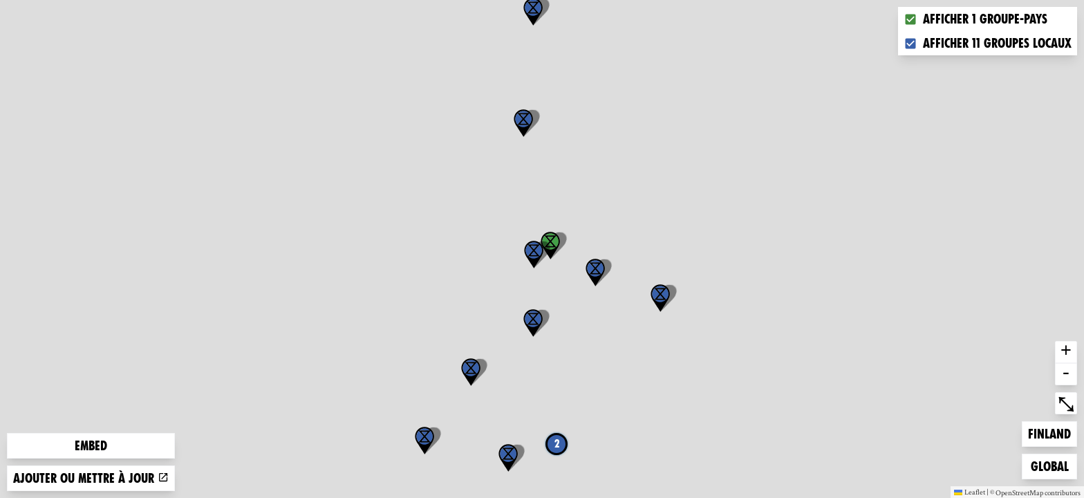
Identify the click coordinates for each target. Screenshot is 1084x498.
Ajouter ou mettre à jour (91, 478)
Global (1053, 465)
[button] (523, 123)
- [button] (1066, 374)
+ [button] (1066, 352)
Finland (1050, 432)
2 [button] (556, 443)
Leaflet (969, 492)
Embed (91, 446)
